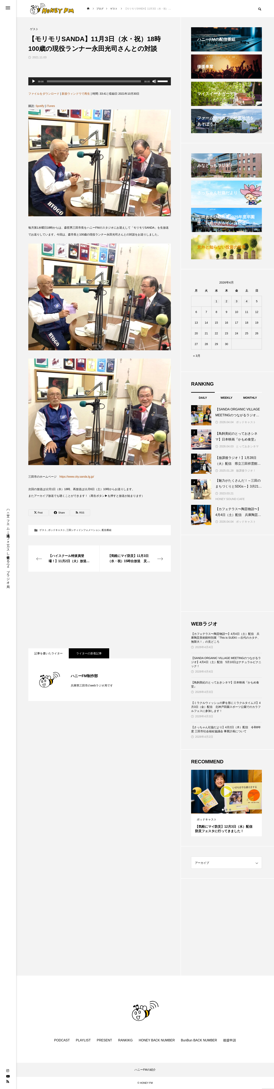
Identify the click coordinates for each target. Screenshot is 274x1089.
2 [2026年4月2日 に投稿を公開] (226, 301)
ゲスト (43, 530)
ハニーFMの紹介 (145, 1069)
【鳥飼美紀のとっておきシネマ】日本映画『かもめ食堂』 (225, 684)
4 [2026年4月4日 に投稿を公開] (247, 301)
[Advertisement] (99, 610)
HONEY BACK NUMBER (157, 1040)
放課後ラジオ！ (246, 470)
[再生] (34, 81)
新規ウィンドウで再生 (76, 93)
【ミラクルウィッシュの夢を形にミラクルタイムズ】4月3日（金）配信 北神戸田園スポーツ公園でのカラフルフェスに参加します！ (226, 706)
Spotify (40, 106)
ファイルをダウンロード (43, 93)
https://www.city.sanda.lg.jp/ (76, 476)
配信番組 (106, 530)
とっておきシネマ (247, 446)
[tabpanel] (226, 803)
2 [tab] (226, 810)
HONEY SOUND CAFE (230, 499)
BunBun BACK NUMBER (199, 1040)
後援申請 (229, 1040)
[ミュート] (154, 81)
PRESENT (104, 1040)
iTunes (51, 106)
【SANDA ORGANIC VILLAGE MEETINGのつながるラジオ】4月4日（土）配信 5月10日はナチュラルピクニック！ (226, 661)
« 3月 (196, 355)
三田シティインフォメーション (83, 530)
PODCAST (62, 1040)
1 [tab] (223, 810)
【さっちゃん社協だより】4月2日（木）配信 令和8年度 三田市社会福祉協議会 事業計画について (226, 729)
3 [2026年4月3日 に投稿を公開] (236, 301)
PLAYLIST (83, 1040)
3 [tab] (230, 810)
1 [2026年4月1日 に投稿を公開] (216, 301)
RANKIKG (125, 1040)
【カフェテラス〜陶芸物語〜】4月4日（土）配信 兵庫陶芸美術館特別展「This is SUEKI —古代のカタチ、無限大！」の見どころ (225, 637)
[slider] (94, 81)
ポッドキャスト (56, 530)
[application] (99, 81)
